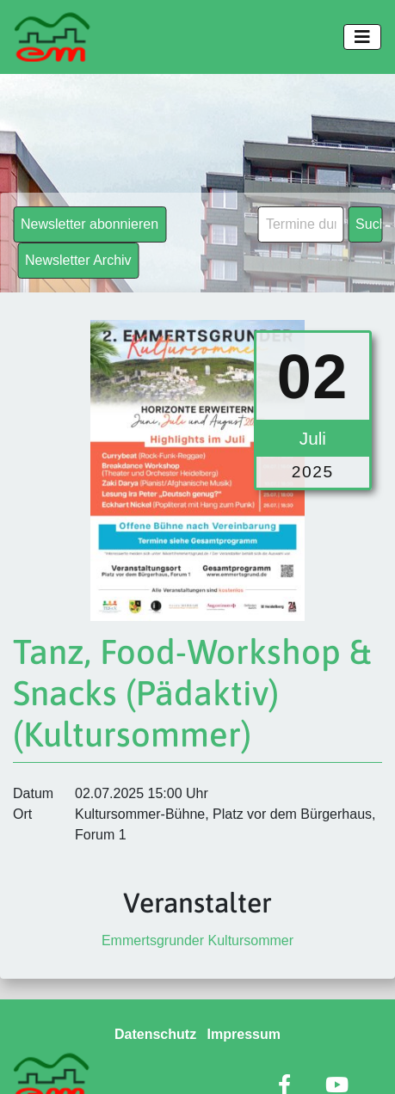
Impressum (244, 1034)
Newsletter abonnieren (89, 224)
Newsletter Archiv (78, 260)
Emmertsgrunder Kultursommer (197, 940)
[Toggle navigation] (362, 37)
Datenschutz (155, 1034)
